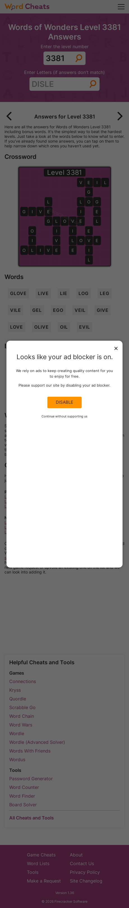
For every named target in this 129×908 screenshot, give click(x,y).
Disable (64, 402)
